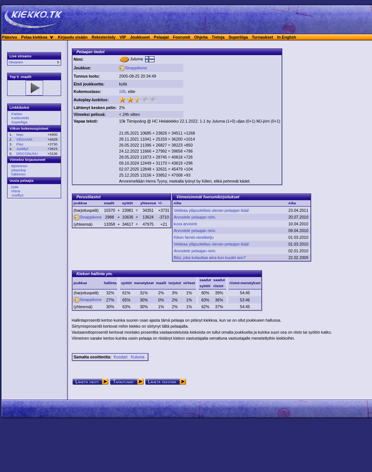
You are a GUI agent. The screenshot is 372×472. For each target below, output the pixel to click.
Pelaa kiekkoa (34, 37)
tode (14, 187)
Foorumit (181, 37)
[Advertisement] (213, 78)
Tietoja (218, 37)
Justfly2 (17, 195)
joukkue (80, 283)
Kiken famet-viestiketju (194, 237)
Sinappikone (133, 68)
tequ (20, 134)
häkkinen (18, 174)
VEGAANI (24, 139)
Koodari (121, 357)
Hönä (15, 191)
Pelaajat (161, 37)
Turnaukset (262, 37)
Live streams (20, 56)
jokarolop (18, 170)
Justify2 (22, 149)
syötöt (126, 283)
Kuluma (137, 357)
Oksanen (16, 62)
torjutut (174, 283)
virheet (189, 283)
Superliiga (238, 37)
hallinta (110, 283)
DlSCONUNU (27, 153)
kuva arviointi (185, 224)
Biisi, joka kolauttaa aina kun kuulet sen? (210, 257)
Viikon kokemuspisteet (28, 128)
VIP (123, 37)
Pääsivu (9, 37)
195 (122, 91)
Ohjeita (201, 37)
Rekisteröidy (104, 37)
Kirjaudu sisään (72, 37)
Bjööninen (19, 166)
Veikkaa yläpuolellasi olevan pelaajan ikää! (211, 210)
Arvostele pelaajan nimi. (195, 217)
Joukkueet (140, 37)
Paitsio (16, 114)
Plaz (20, 144)
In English (286, 37)
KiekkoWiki (20, 118)
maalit (161, 283)
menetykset (144, 283)
